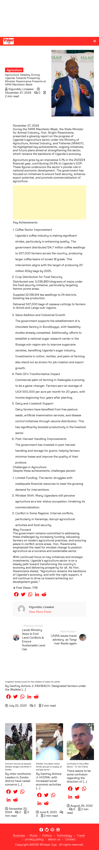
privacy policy (34, 839)
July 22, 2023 (16, 705)
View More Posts (40, 611)
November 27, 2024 (22, 91)
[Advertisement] (49, 18)
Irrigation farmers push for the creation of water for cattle (32, 681)
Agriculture (14, 70)
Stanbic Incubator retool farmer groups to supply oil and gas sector (49, 766)
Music (34, 835)
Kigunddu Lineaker (20, 89)
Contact (70, 839)
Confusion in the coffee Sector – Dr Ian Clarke (78, 765)
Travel (81, 835)
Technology (64, 835)
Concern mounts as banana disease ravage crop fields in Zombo (18, 766)
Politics (47, 835)
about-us (54, 839)
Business (19, 835)
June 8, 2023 (46, 812)
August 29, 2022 (80, 805)
